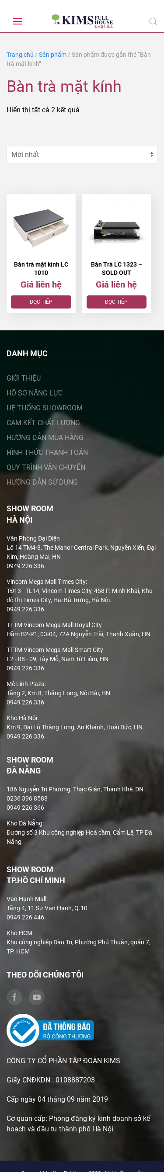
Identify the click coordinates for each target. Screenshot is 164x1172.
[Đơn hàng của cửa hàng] (82, 154)
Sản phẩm (52, 54)
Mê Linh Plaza (26, 683)
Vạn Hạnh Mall (26, 899)
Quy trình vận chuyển (46, 468)
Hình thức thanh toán (47, 453)
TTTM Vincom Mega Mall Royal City (54, 624)
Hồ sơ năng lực (35, 393)
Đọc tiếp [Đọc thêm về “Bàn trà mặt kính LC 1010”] (41, 302)
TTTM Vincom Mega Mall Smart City (55, 649)
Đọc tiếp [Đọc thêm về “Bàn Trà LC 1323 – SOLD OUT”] (116, 302)
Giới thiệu (24, 378)
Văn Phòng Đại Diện (33, 538)
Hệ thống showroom (45, 408)
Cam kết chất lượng (43, 423)
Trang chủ (20, 54)
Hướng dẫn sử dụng (42, 483)
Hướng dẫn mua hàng (45, 438)
